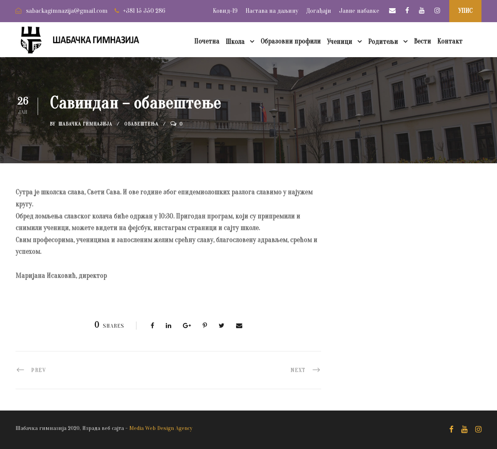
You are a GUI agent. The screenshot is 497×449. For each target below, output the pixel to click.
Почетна (206, 41)
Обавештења (141, 124)
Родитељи (383, 42)
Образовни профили (291, 41)
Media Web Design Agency (161, 428)
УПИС (465, 10)
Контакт (449, 41)
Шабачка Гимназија (85, 124)
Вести (422, 41)
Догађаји (318, 10)
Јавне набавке (359, 10)
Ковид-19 (225, 10)
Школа (235, 42)
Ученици (339, 42)
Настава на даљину (271, 10)
